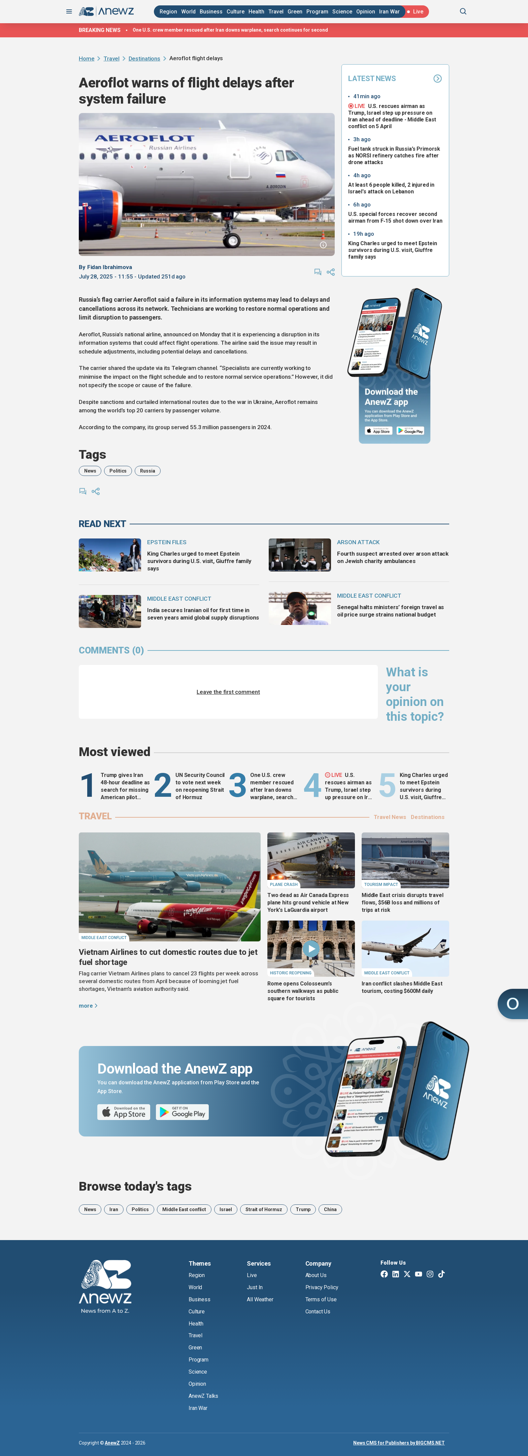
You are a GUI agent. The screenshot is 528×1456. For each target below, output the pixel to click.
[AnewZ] (105, 1287)
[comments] (318, 272)
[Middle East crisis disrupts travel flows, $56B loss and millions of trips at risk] (405, 860)
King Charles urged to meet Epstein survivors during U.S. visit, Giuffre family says (392, 250)
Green (295, 11)
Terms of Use (321, 1299)
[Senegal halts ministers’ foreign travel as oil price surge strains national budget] (300, 608)
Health (256, 11)
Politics (118, 471)
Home (86, 58)
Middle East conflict (184, 1209)
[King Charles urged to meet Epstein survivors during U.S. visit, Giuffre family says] (110, 554)
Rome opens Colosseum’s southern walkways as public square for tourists (302, 991)
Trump (303, 1209)
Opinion (365, 11)
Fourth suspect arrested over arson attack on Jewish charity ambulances (393, 557)
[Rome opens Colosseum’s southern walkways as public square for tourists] (311, 948)
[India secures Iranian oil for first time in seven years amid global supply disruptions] (110, 611)
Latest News (395, 78)
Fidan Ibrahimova (109, 267)
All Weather (260, 1299)
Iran (113, 1209)
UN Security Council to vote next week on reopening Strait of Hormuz (200, 786)
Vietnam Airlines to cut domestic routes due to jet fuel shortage (168, 957)
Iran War (389, 11)
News (90, 471)
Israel (226, 1209)
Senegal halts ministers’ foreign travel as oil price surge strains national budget (390, 611)
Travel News (390, 817)
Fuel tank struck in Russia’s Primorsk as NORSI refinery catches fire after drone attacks (394, 155)
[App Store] (378, 431)
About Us (316, 1275)
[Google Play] (412, 431)
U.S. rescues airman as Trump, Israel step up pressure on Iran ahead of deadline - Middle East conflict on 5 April (392, 116)
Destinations (144, 58)
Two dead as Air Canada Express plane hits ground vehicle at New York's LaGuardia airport (308, 902)
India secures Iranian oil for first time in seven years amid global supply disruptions (203, 614)
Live (252, 1275)
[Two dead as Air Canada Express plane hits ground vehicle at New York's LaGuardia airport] (311, 860)
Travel (276, 11)
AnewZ (112, 1443)
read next (102, 524)
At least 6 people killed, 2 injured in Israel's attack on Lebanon (391, 188)
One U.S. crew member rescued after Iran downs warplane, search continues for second (230, 30)
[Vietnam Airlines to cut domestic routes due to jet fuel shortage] (170, 886)
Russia (147, 471)
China (330, 1209)
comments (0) (111, 650)
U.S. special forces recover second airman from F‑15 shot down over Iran (395, 217)
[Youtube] (418, 1274)
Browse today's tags (135, 1186)
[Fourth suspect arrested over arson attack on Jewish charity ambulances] (300, 554)
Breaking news (100, 30)
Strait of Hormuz (263, 1209)
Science (342, 11)
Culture (235, 11)
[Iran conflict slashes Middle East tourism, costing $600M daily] (405, 948)
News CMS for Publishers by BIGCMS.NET (399, 1443)
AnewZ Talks (203, 1396)
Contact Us (317, 1311)
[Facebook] (384, 1274)
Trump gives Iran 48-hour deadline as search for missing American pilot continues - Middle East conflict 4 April (125, 786)
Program (317, 11)
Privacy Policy (321, 1287)
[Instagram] (430, 1274)
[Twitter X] (407, 1274)
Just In (255, 1287)
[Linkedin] (395, 1274)
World (188, 11)
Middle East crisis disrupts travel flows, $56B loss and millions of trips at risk (402, 902)
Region (168, 11)
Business (211, 11)
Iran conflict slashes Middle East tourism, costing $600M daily (402, 987)
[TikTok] (441, 1274)
